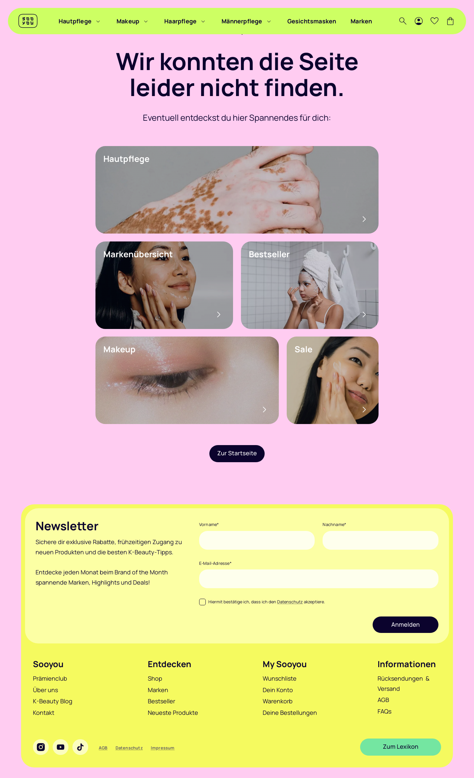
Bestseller (161, 701)
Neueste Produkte (173, 712)
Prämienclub (50, 678)
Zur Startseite (237, 453)
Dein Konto (278, 690)
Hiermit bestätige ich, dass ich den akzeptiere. (266, 602)
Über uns (45, 690)
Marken (361, 21)
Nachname (334, 524)
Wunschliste (280, 678)
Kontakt (43, 712)
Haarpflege (180, 21)
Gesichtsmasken (311, 21)
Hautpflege (75, 21)
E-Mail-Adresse (215, 563)
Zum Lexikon (400, 747)
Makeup (128, 21)
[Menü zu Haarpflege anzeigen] (203, 21)
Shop (155, 678)
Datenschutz (290, 602)
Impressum (163, 748)
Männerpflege (242, 21)
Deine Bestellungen (290, 712)
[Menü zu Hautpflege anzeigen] (98, 21)
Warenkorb (278, 701)
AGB (383, 700)
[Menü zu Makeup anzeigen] (146, 21)
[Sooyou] (28, 21)
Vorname (209, 524)
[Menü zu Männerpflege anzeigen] (269, 21)
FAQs (384, 711)
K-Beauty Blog (52, 701)
